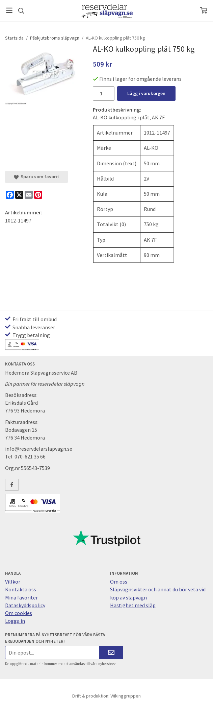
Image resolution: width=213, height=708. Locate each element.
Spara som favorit (36, 176)
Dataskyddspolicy (25, 605)
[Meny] (9, 10)
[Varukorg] (204, 10)
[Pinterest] (38, 195)
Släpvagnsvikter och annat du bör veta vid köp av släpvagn (158, 593)
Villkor (12, 581)
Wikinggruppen (125, 696)
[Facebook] (10, 195)
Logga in (15, 620)
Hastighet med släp (133, 605)
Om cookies (18, 613)
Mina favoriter (21, 597)
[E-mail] (28, 195)
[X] (19, 195)
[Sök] (21, 11)
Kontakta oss (20, 589)
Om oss (118, 581)
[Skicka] (111, 652)
